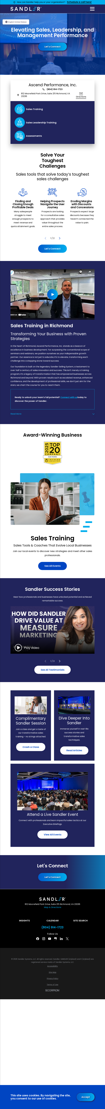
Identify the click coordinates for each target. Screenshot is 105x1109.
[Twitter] (67, 938)
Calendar (52, 920)
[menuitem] (52, 966)
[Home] (25, 9)
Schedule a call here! (79, 2)
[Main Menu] (92, 9)
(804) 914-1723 (54, 89)
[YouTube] (49, 938)
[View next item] (60, 238)
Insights (24, 920)
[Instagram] (43, 938)
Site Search (80, 920)
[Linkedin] (61, 938)
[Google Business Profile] (55, 938)
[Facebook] (37, 938)
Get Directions (81, 95)
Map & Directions (52, 907)
